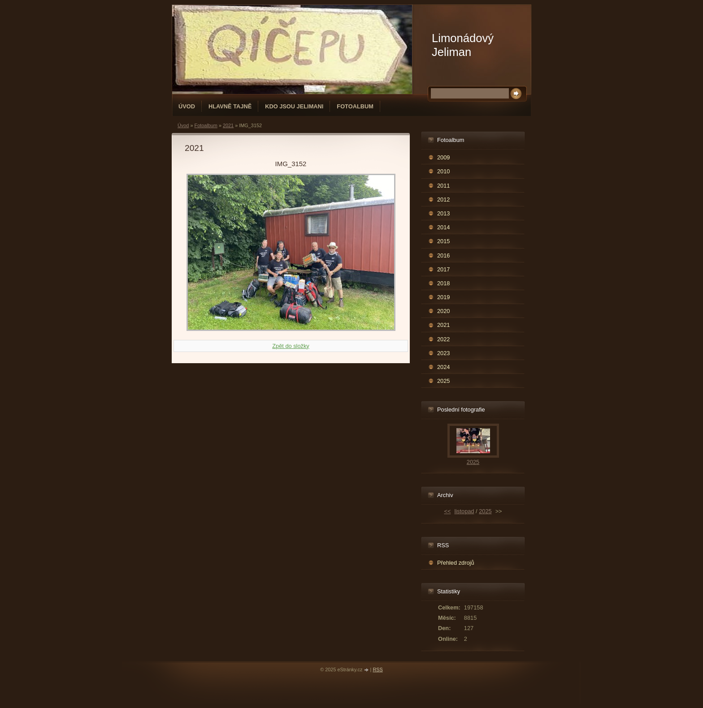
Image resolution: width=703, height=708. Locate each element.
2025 (443, 381)
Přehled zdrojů (455, 562)
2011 (443, 185)
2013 (443, 213)
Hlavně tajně (230, 106)
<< (447, 511)
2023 (443, 353)
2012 (443, 199)
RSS (377, 669)
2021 (228, 125)
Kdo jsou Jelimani (294, 106)
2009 (443, 157)
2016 (443, 255)
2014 (443, 227)
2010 (443, 171)
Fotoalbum (355, 106)
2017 (443, 269)
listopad (464, 511)
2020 (443, 311)
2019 (443, 297)
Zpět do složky (290, 346)
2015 (443, 241)
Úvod (186, 106)
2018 (443, 283)
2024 (443, 367)
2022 (443, 339)
